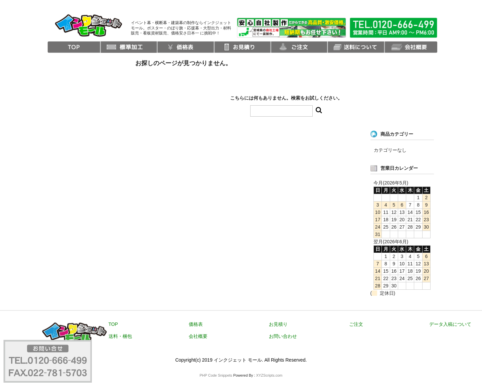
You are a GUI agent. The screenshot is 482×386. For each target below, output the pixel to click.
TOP (113, 324)
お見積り (278, 324)
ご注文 (356, 324)
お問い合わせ (283, 336)
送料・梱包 (120, 336)
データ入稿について (450, 324)
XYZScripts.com (269, 375)
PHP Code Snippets (215, 375)
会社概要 (198, 336)
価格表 (196, 324)
